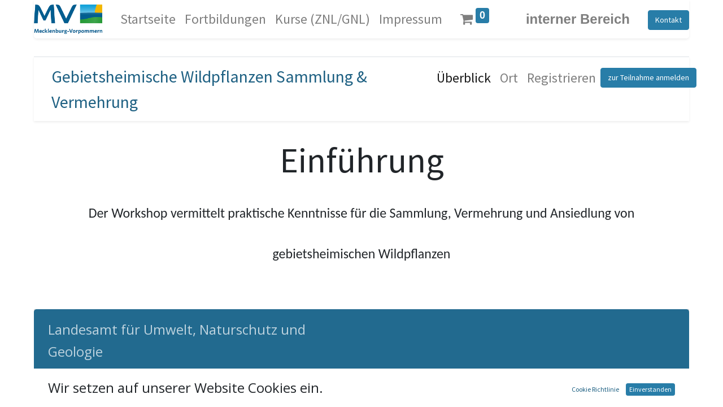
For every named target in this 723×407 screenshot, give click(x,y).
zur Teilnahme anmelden (648, 77)
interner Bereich (578, 19)
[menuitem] (148, 19)
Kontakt (668, 20)
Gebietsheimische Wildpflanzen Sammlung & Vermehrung (209, 89)
